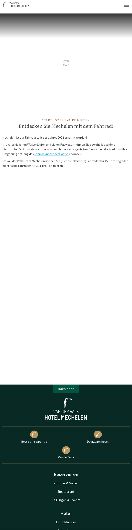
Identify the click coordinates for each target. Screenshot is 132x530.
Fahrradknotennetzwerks (51, 154)
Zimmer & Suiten (66, 483)
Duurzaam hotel (98, 437)
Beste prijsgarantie (34, 437)
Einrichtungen (66, 522)
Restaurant (66, 491)
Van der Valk (66, 452)
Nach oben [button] (66, 388)
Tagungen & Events (66, 500)
